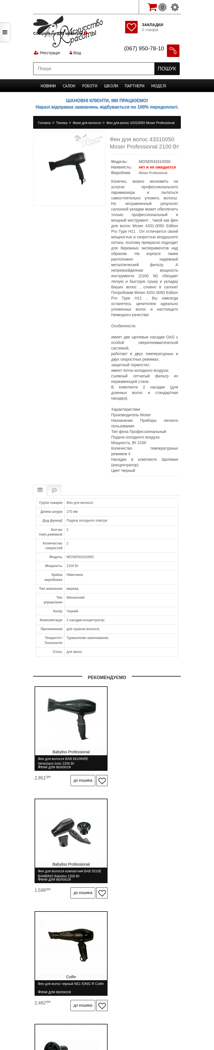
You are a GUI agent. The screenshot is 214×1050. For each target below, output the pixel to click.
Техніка (62, 123)
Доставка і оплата (95, 953)
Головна (45, 123)
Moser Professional (153, 173)
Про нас (62, 953)
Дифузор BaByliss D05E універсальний (145, 868)
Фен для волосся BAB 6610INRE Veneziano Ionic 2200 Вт (63, 761)
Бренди (128, 963)
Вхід (76, 54)
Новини (51, 85)
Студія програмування (107, 1024)
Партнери (134, 85)
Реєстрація (51, 54)
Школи (111, 85)
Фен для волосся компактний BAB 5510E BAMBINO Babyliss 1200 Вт (141, 761)
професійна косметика (106, 1034)
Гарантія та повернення (140, 953)
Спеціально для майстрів (57, 6)
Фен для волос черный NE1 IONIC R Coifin (66, 868)
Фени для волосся (87, 123)
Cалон (71, 85)
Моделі (157, 85)
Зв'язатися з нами (97, 963)
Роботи (91, 85)
